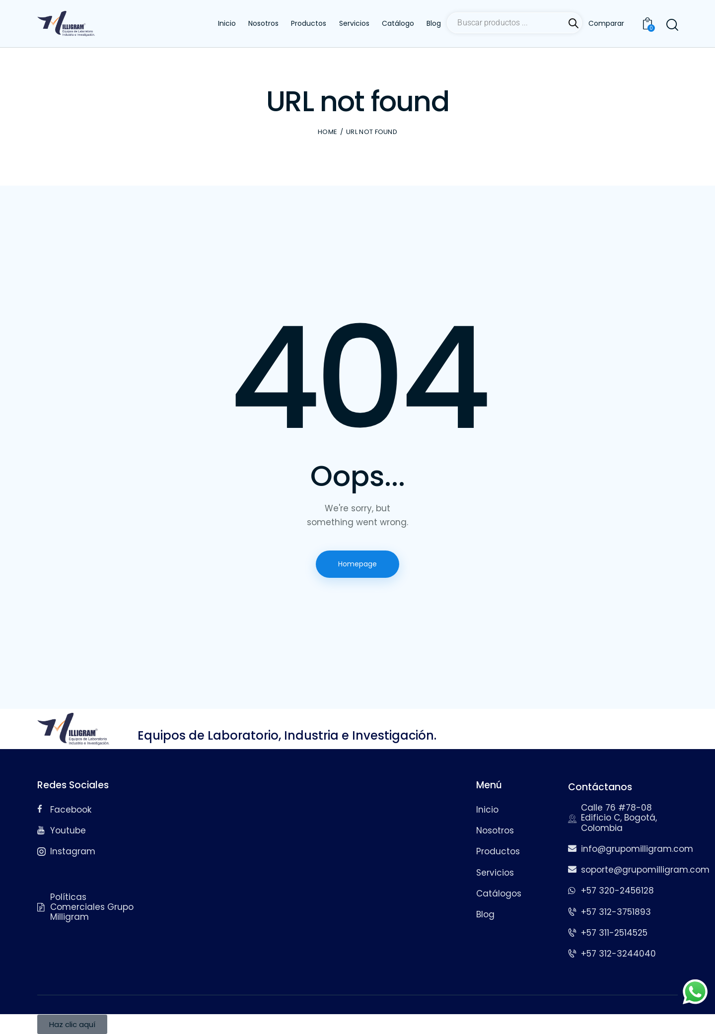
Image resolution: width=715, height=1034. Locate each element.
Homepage (357, 564)
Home (327, 132)
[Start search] (671, 25)
